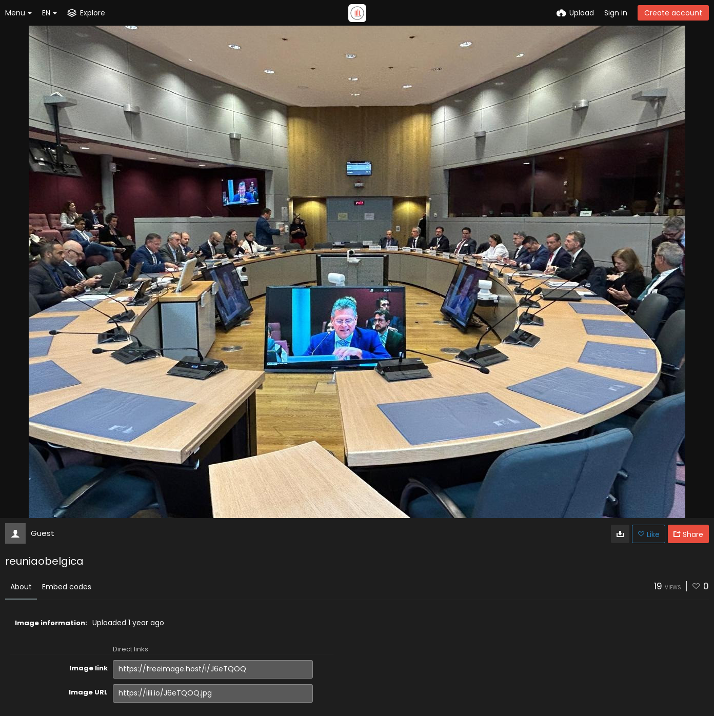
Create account (673, 13)
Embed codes (66, 587)
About (21, 587)
